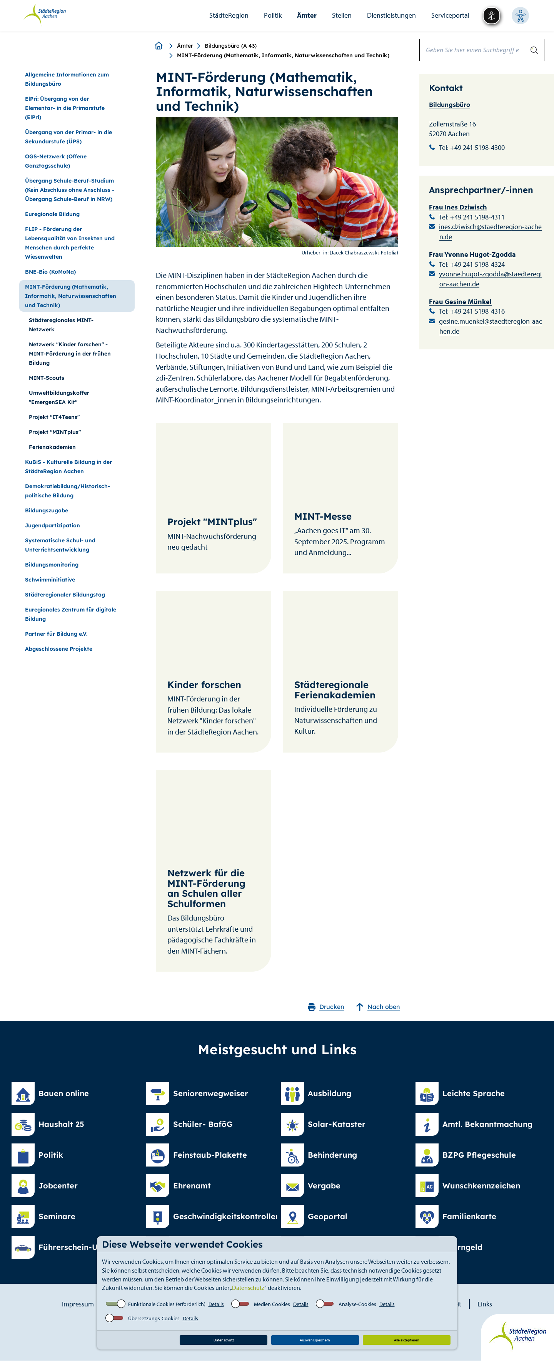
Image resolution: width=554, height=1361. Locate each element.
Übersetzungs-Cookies (154, 1318)
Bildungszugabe (46, 510)
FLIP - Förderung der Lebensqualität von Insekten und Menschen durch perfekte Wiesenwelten (70, 243)
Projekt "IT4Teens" (54, 417)
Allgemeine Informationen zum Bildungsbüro (67, 79)
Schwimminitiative (50, 579)
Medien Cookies (272, 1304)
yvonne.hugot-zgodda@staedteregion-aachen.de (490, 278)
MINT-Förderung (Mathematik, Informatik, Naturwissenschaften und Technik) (70, 296)
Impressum (78, 1304)
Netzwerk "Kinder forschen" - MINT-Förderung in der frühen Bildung (70, 353)
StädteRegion (229, 15)
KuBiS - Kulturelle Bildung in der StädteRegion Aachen (68, 467)
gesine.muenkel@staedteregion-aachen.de (490, 326)
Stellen (342, 15)
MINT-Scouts (46, 377)
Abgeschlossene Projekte (58, 648)
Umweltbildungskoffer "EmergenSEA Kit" (59, 397)
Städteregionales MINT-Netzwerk (61, 325)
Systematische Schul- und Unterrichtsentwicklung (60, 545)
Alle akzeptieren (406, 1340)
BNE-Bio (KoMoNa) (50, 271)
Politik (273, 15)
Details (216, 1304)
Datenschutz (248, 1287)
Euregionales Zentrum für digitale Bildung (70, 614)
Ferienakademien (52, 447)
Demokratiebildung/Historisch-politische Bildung (67, 491)
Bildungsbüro (449, 104)
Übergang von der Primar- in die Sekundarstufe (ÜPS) (68, 137)
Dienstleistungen (391, 15)
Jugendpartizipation (52, 525)
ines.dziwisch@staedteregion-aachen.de (490, 231)
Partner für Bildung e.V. (56, 633)
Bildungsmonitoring (51, 564)
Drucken (326, 1007)
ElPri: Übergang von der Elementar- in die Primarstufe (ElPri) (65, 108)
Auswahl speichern (315, 1340)
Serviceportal (450, 15)
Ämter (307, 15)
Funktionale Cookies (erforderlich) (166, 1304)
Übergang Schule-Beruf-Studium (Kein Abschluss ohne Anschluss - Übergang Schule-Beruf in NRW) (69, 190)
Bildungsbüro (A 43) (231, 45)
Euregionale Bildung (52, 214)
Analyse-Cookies (357, 1304)
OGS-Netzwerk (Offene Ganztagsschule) (56, 161)
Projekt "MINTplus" (55, 432)
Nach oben (378, 1007)
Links (484, 1304)
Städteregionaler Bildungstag (65, 594)
